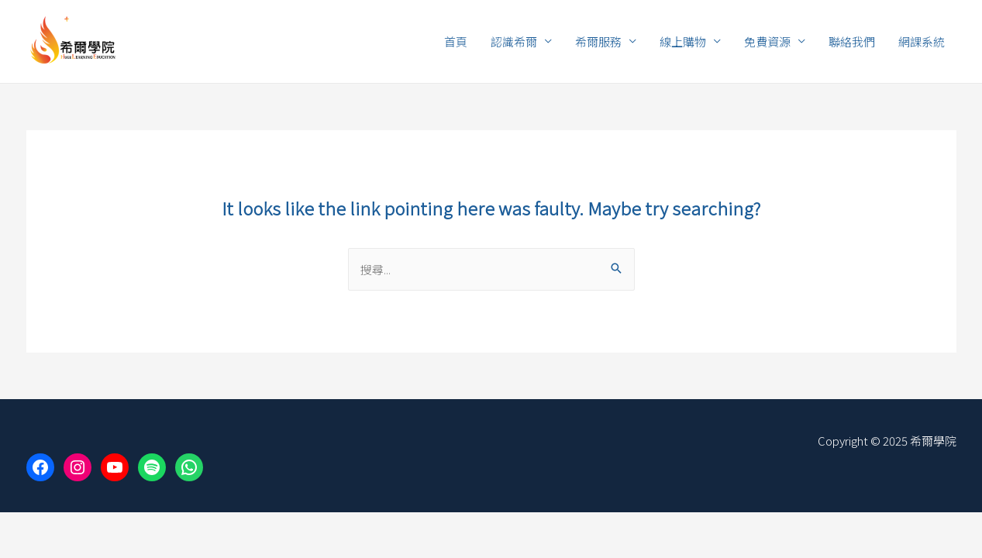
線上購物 (683, 41)
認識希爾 (514, 41)
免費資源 (767, 41)
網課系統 (921, 41)
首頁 (455, 41)
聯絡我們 (852, 41)
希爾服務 (598, 41)
